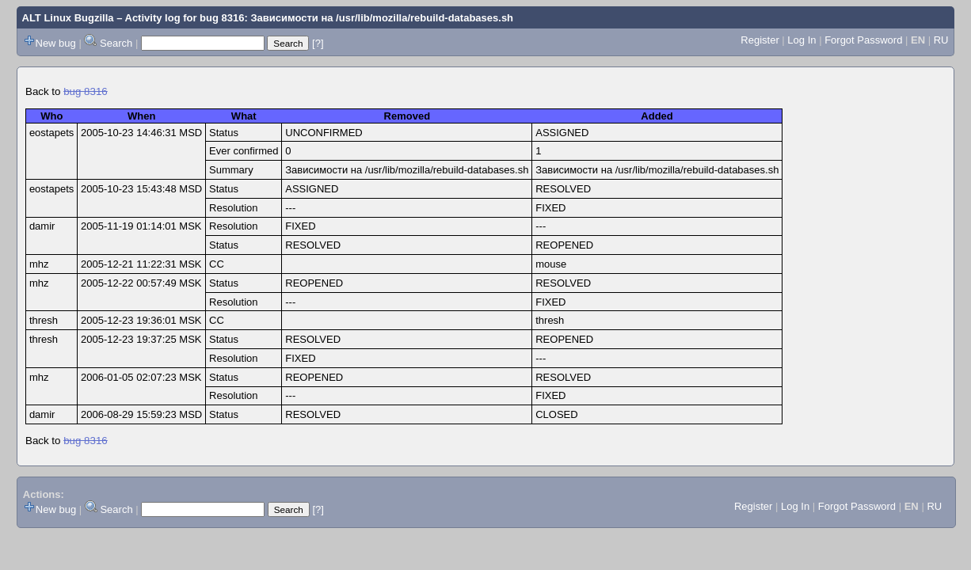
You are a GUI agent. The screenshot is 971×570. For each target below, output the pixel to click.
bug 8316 (85, 91)
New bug (56, 43)
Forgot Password (863, 40)
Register (760, 40)
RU (941, 40)
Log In (801, 40)
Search (116, 43)
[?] (317, 43)
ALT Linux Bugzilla (68, 18)
